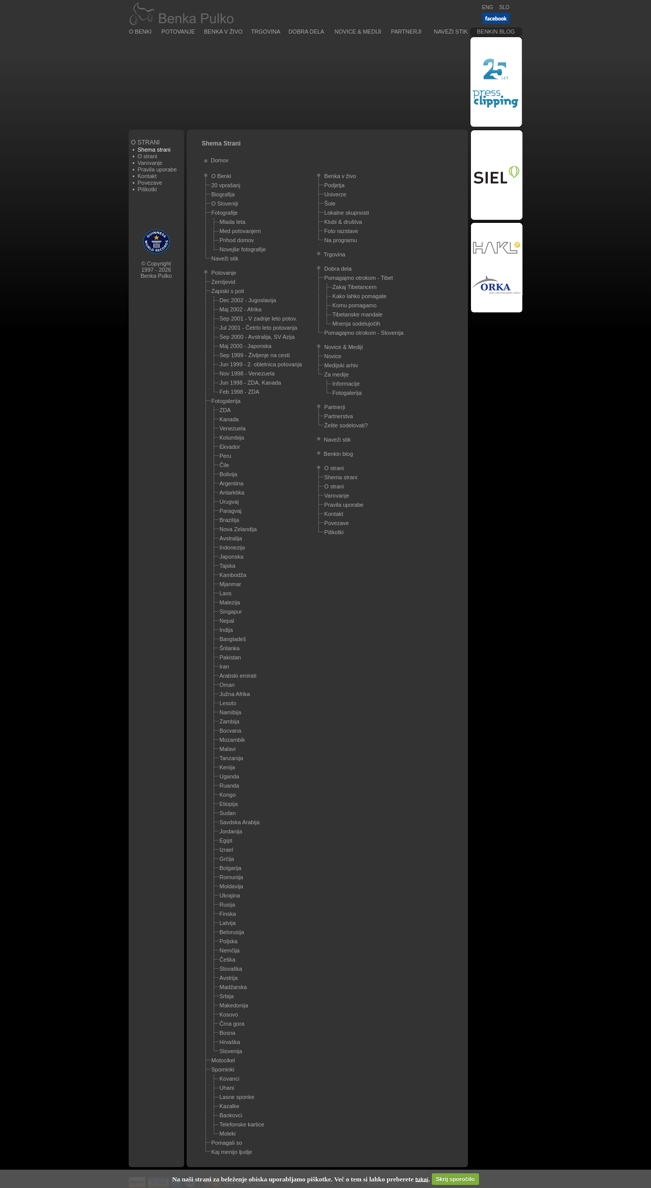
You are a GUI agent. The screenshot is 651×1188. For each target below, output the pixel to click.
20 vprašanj (226, 185)
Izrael (226, 850)
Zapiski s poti (228, 291)
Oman (227, 685)
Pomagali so (227, 1143)
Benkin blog (496, 31)
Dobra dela (306, 31)
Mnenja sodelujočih (356, 324)
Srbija (227, 996)
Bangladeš (233, 639)
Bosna (227, 1033)
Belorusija (232, 932)
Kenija (227, 767)
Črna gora (232, 1024)
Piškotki (147, 189)
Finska (228, 914)
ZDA (225, 410)
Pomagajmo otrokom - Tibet (358, 278)
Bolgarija (231, 868)
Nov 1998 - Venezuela (247, 373)
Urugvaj (229, 502)
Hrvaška (230, 1042)
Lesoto (228, 703)
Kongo (228, 795)
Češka (227, 960)
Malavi (228, 749)
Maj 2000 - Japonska (246, 346)
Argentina (232, 483)
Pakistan (230, 657)
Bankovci (231, 1115)
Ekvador (230, 447)
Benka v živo (223, 31)
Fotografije (225, 213)
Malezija (230, 602)
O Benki (140, 31)
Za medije (336, 374)
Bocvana (231, 731)
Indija (226, 630)
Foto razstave (341, 231)
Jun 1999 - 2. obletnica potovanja (261, 364)
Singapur (231, 612)
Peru (225, 456)
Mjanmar (231, 584)
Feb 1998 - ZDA (239, 392)
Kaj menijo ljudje (232, 1152)
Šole (330, 203)
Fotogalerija (226, 401)
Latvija (228, 923)
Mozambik (232, 740)
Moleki (228, 1134)
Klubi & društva (343, 222)
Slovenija (231, 1051)
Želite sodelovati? (346, 425)
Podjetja (334, 185)
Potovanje (178, 31)
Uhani (227, 1088)
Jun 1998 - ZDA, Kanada (250, 383)
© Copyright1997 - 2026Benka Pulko (156, 269)
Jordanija (231, 831)
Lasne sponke (237, 1097)
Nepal (227, 621)
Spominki (223, 1069)
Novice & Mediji (358, 31)
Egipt (226, 840)
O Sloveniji (225, 203)
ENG (487, 7)
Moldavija (231, 886)
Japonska (232, 557)
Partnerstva (338, 416)
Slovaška (231, 969)
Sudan (228, 813)
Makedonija (234, 1005)
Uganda (230, 776)
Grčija (227, 859)
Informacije (346, 384)
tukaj (421, 1179)
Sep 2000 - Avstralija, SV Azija (257, 337)
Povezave (150, 183)
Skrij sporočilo (455, 1179)
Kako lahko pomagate (360, 296)
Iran (224, 666)
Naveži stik (450, 31)
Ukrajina (230, 895)
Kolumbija (232, 437)
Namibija (231, 712)
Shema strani (341, 477)
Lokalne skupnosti (346, 213)
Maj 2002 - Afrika (241, 309)
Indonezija (232, 547)
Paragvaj (231, 511)
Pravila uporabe (157, 169)
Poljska (229, 941)
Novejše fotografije (243, 249)
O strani (148, 156)
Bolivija (229, 474)
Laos (226, 593)
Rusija (227, 905)
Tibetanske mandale (358, 314)
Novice (333, 356)
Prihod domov (237, 240)
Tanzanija (231, 758)
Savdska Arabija (240, 822)
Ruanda (230, 786)
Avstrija (229, 978)
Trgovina (265, 31)
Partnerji (406, 31)
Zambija (230, 721)
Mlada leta (233, 222)
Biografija (223, 194)
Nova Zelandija (238, 529)
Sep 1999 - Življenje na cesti (255, 355)
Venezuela (233, 428)
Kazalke (230, 1106)
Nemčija (230, 950)
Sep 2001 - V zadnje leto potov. (259, 318)
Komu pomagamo (355, 305)
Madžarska (233, 987)
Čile (224, 465)
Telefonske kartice (242, 1124)
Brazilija (230, 520)
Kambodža (233, 575)
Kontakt (147, 176)
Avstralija (231, 538)
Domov (220, 160)
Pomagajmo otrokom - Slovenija (364, 333)
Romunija (231, 877)
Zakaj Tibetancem (355, 287)
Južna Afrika (235, 694)
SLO (504, 7)
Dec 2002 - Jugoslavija (248, 300)
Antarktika (232, 492)
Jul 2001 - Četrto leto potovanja (259, 328)
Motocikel (223, 1060)
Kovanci (230, 1079)
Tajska (227, 566)
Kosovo (229, 1014)
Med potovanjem (240, 231)
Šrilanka (230, 648)
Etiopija (229, 804)
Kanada (229, 419)
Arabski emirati (238, 676)
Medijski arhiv (341, 365)
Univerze (335, 194)
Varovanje (150, 163)
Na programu (340, 240)
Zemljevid (223, 282)
